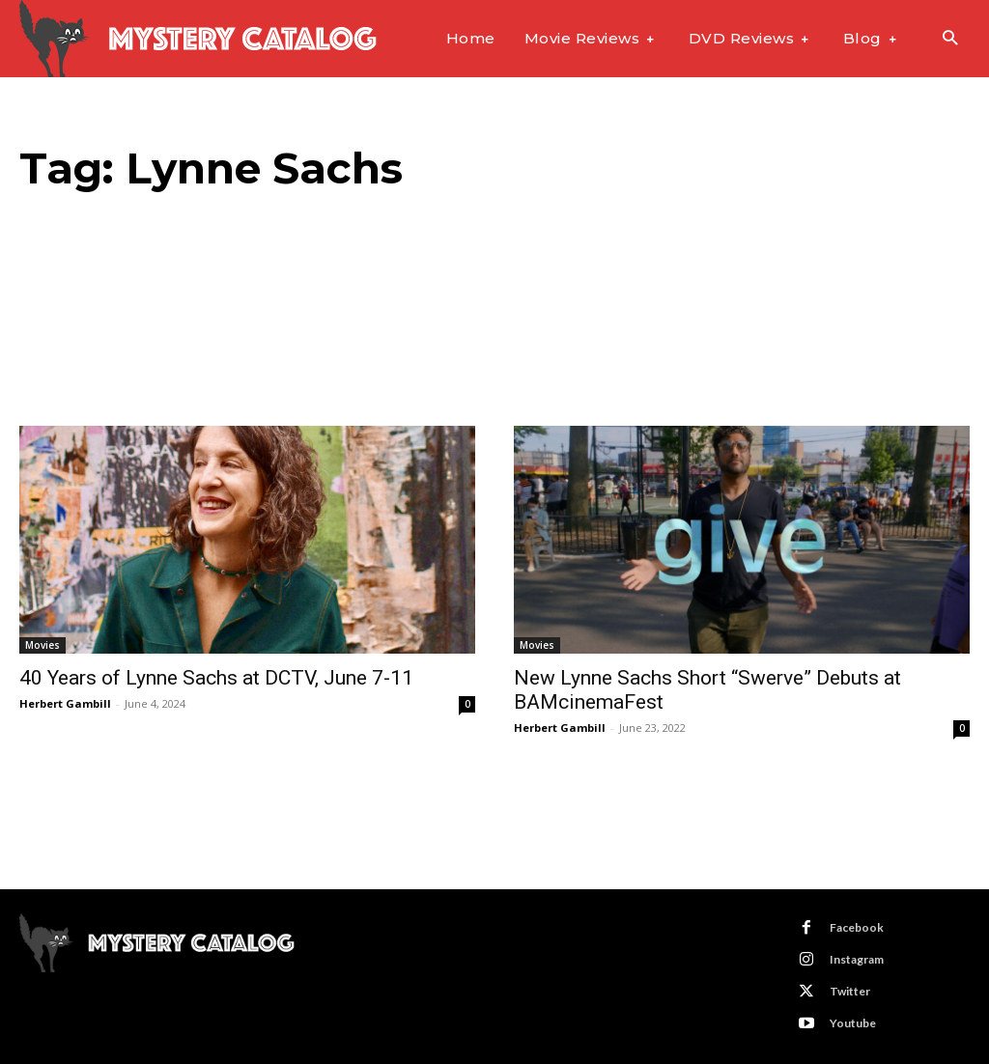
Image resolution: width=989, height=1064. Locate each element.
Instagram (857, 959)
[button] (950, 39)
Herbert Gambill (65, 703)
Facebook (857, 927)
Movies (42, 645)
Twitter (850, 991)
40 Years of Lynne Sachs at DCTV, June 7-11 (216, 677)
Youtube (853, 1023)
